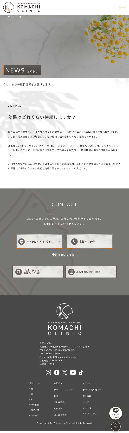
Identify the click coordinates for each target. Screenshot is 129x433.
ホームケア (36, 417)
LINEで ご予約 (115, 413)
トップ (6, 17)
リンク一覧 (87, 410)
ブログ (86, 404)
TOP (115, 427)
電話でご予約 (83, 241)
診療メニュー (33, 385)
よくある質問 (60, 416)
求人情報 (87, 397)
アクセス (87, 385)
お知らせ (58, 385)
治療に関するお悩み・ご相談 (28, 273)
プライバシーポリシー (91, 415)
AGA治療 (35, 411)
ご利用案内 (59, 404)
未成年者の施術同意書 (85, 273)
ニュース (17, 17)
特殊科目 (35, 406)
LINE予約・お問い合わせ (35, 241)
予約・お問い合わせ (92, 391)
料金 (56, 397)
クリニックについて (63, 391)
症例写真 (58, 410)
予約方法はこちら (63, 254)
